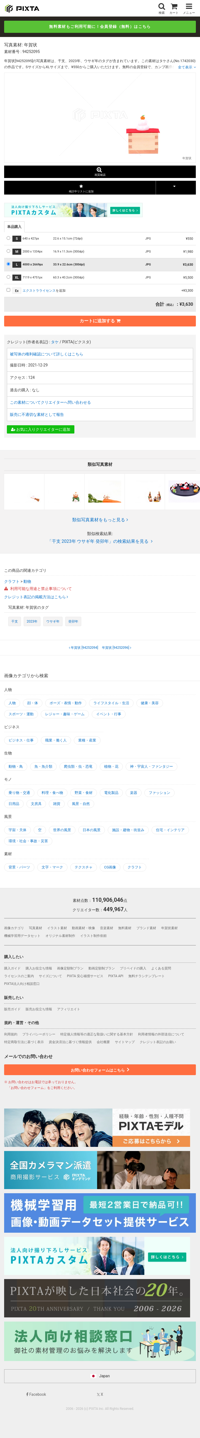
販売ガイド (12, 1009)
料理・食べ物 (52, 793)
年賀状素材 (169, 928)
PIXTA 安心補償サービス (85, 976)
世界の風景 (62, 830)
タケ (55, 342)
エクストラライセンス (39, 291)
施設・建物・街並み (128, 830)
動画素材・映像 (83, 928)
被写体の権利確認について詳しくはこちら (46, 354)
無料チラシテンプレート (146, 976)
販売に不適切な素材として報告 (37, 414)
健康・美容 (150, 703)
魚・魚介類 (43, 766)
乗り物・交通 (19, 793)
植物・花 (111, 766)
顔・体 (32, 703)
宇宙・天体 (17, 830)
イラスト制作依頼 (93, 936)
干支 (14, 621)
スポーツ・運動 (21, 714)
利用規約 (10, 1034)
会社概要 (103, 1042)
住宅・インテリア (170, 830)
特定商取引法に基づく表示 (24, 1042)
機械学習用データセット (22, 936)
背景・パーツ (19, 867)
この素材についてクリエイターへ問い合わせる (50, 402)
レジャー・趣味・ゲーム (65, 714)
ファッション (159, 793)
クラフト (12, 581)
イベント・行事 (108, 714)
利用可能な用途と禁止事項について (38, 588)
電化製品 (111, 793)
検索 (161, 8)
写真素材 (35, 928)
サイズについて (50, 976)
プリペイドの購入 (133, 968)
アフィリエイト (68, 1009)
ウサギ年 (53, 621)
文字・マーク (52, 867)
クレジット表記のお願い (158, 1042)
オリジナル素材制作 (60, 936)
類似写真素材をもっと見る (100, 519)
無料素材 (124, 928)
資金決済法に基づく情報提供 (70, 1042)
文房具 (36, 804)
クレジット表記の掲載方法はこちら (35, 597)
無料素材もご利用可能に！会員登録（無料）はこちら (100, 26)
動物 (27, 581)
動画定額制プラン (101, 968)
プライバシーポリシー (38, 1034)
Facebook (36, 1394)
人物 (12, 703)
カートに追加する (100, 320)
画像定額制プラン (70, 968)
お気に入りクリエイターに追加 (40, 429)
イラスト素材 (57, 928)
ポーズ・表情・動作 (66, 703)
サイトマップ (125, 1042)
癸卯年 (73, 621)
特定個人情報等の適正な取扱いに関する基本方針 (96, 1034)
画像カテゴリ (14, 928)
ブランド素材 (146, 928)
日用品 (14, 804)
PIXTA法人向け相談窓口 (22, 984)
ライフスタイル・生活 (111, 703)
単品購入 (14, 227)
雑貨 (56, 804)
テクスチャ (84, 867)
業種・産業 (87, 740)
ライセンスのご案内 (19, 976)
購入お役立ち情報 (39, 968)
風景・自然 (81, 804)
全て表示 (185, 67)
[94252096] (116, 647)
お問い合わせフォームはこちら (100, 1069)
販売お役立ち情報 (39, 1009)
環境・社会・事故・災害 (28, 841)
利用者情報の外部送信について (161, 1034)
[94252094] (84, 647)
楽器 (133, 793)
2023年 (32, 621)
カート (174, 8)
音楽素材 (106, 928)
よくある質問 (161, 968)
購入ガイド (12, 968)
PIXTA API (115, 976)
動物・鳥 (16, 766)
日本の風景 (92, 830)
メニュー (189, 8)
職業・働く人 (56, 740)
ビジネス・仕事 (21, 740)
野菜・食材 (84, 793)
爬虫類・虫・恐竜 (78, 766)
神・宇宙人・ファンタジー (151, 766)
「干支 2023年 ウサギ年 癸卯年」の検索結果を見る (100, 541)
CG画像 (110, 867)
